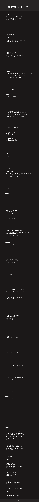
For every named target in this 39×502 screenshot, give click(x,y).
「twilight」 (9, 128)
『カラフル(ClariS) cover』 (17, 156)
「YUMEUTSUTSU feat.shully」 (11, 337)
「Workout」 (8, 211)
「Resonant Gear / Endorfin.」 (11, 174)
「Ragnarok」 (8, 400)
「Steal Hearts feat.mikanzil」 (11, 352)
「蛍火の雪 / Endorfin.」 (10, 90)
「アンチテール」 (9, 19)
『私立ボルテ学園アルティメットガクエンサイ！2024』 (23, 73)
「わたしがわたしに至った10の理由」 (16, 291)
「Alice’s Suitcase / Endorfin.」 (11, 260)
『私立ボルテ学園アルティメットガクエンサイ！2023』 (23, 114)
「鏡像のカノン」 (9, 298)
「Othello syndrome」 (9, 218)
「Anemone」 (8, 412)
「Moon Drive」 (8, 319)
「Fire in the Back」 (9, 34)
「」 (9, 316)
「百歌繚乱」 (8, 71)
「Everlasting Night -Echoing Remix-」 (12, 56)
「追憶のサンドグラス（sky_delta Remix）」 (13, 230)
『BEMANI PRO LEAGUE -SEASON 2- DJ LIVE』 (17, 116)
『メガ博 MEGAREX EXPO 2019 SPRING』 (18, 377)
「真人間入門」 (8, 366)
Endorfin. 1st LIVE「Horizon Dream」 (17, 16)
